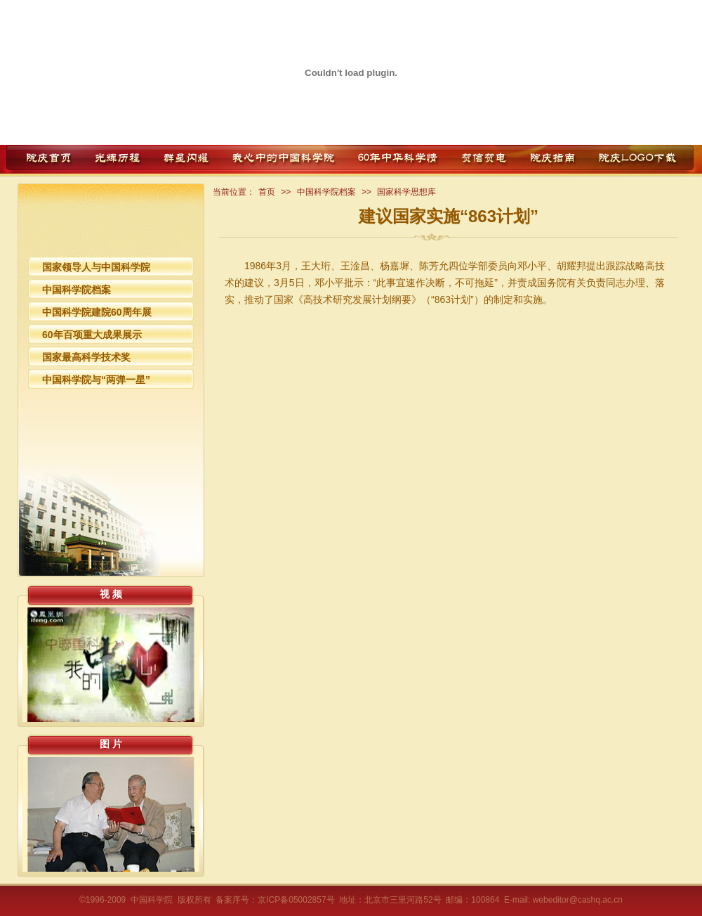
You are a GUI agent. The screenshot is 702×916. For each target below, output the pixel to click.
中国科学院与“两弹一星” (96, 379)
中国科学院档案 (76, 289)
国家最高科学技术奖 (86, 357)
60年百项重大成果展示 (92, 334)
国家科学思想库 (406, 192)
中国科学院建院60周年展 (97, 312)
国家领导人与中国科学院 (96, 267)
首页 (266, 192)
